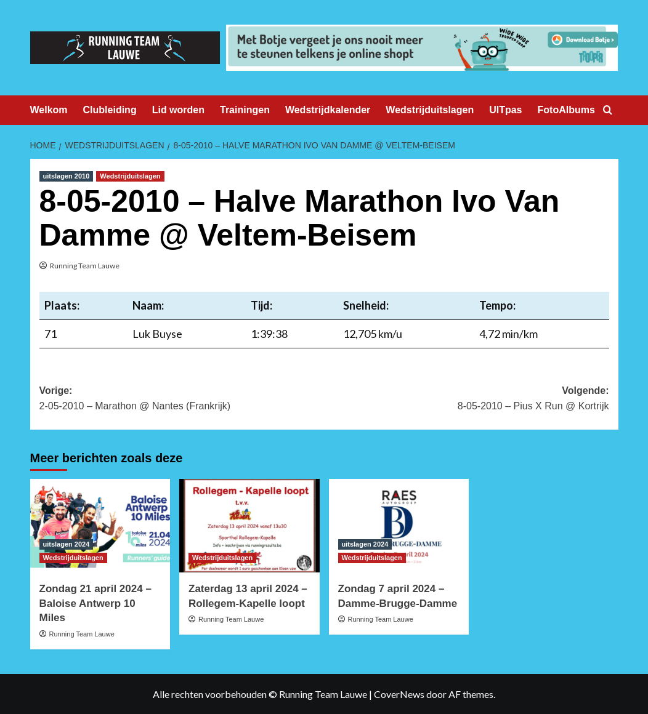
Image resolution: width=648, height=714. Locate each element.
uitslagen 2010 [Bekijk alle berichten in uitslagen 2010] (66, 176)
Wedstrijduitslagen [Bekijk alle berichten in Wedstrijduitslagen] (130, 176)
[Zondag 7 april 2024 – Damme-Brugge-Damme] (399, 525)
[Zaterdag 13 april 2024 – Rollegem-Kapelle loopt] (249, 525)
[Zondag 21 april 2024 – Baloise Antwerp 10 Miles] (100, 525)
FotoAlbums (566, 110)
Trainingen (245, 110)
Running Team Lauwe (84, 265)
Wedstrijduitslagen (430, 110)
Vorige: (182, 399)
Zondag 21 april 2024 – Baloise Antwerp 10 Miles (95, 603)
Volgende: (466, 399)
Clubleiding (110, 110)
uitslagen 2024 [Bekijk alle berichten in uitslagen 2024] (66, 544)
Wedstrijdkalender (327, 110)
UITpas (505, 110)
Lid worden (178, 110)
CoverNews (399, 694)
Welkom (49, 110)
